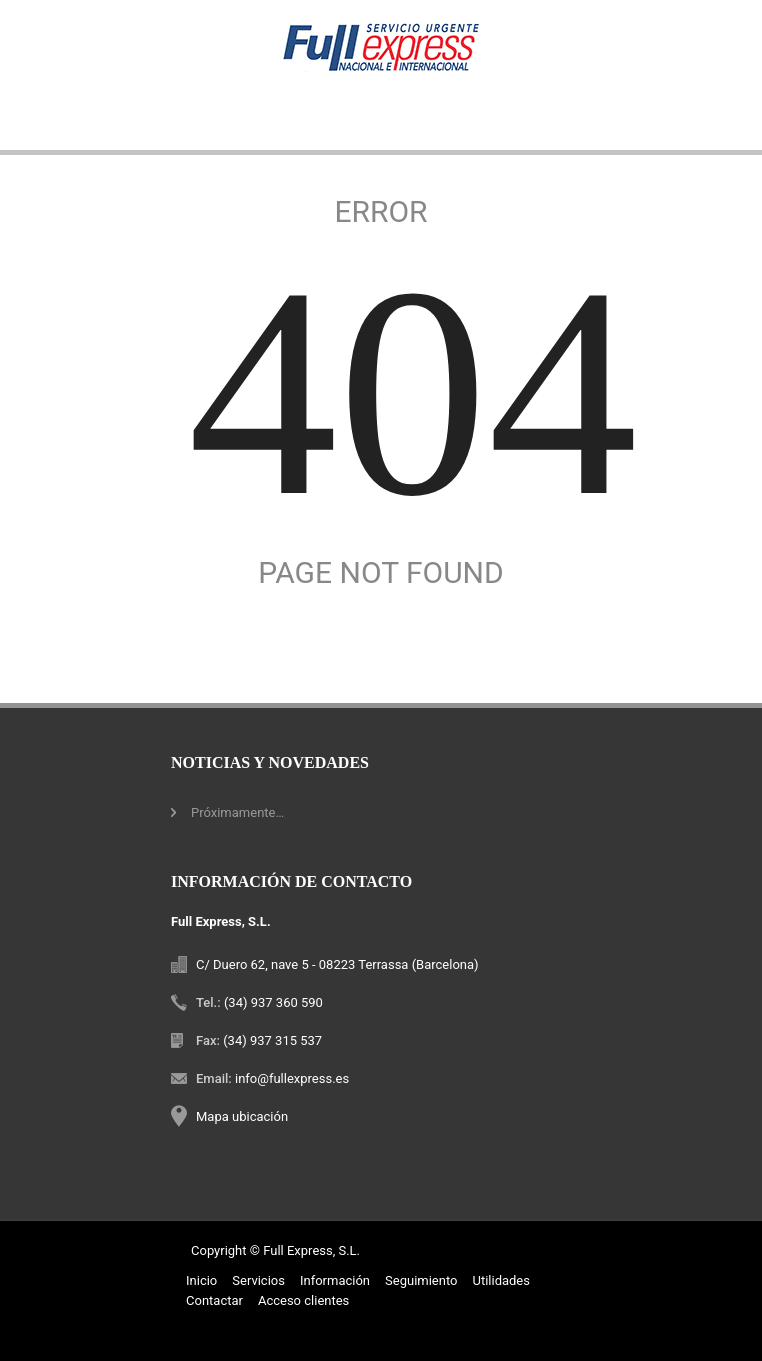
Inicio (201, 1280)
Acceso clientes (303, 1300)
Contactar (214, 1300)
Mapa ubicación (242, 1116)
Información (335, 1280)
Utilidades (501, 1280)
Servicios (258, 1280)
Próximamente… (237, 812)
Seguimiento (421, 1280)
